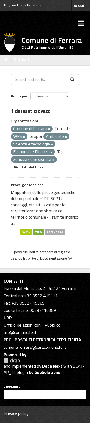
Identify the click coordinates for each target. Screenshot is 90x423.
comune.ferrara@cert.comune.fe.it (35, 347)
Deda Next (52, 366)
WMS (26, 231)
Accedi (79, 5)
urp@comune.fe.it (20, 332)
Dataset (22, 59)
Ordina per (19, 96)
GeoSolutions (47, 372)
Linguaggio (12, 386)
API (28, 258)
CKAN (12, 360)
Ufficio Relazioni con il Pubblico (32, 325)
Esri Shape (55, 231)
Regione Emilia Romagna (22, 5)
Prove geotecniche (27, 185)
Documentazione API (56, 258)
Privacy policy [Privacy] (16, 413)
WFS (38, 231)
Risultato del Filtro (28, 167)
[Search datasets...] (38, 79)
